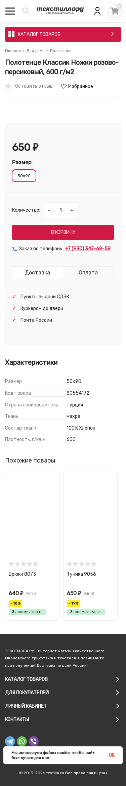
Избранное (77, 86)
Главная (13, 51)
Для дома (35, 51)
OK (112, 755)
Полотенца (61, 51)
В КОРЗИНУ (63, 232)
